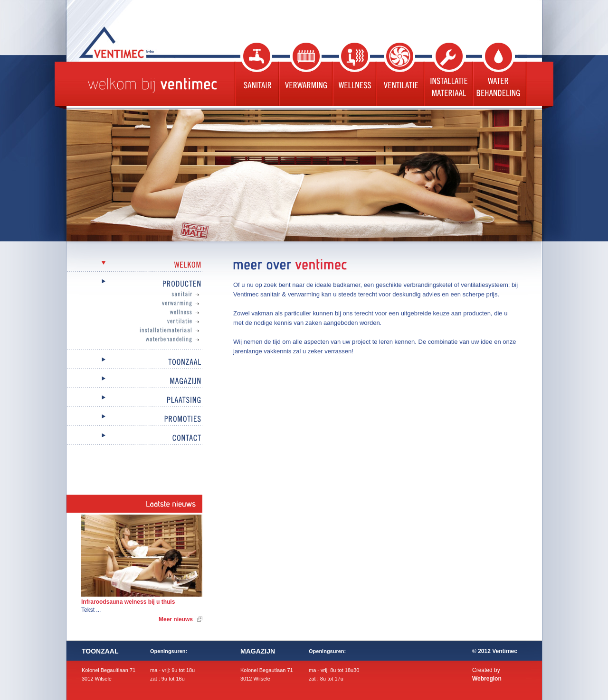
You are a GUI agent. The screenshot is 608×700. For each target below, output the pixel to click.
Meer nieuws (176, 619)
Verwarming (305, 74)
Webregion (487, 678)
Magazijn (134, 381)
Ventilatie (399, 74)
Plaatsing (134, 400)
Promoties (134, 419)
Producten (134, 284)
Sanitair (256, 74)
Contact (134, 438)
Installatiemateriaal (144, 330)
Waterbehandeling (499, 74)
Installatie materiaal (447, 74)
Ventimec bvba (140, 42)
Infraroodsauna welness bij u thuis (128, 602)
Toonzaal (134, 362)
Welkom (134, 265)
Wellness (353, 74)
